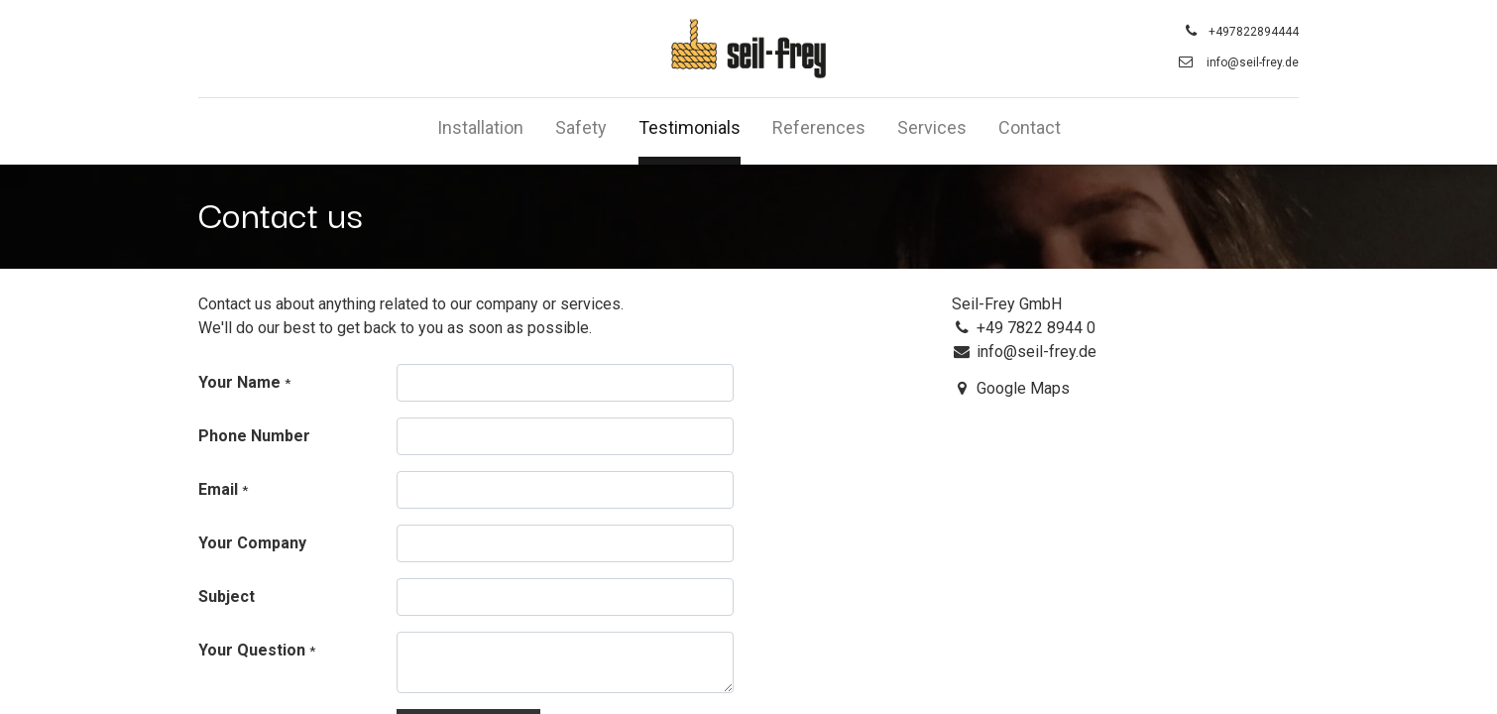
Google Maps (1023, 388)
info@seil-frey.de (1253, 62)
